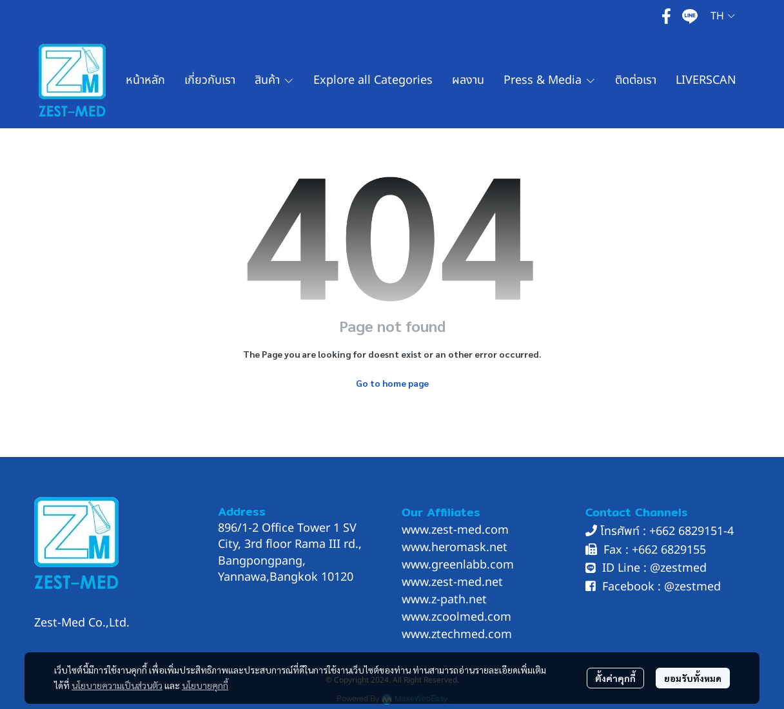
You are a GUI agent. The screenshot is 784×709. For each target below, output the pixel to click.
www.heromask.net (454, 547)
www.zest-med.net (452, 582)
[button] (723, 16)
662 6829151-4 (695, 531)
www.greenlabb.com (458, 565)
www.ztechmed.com (457, 634)
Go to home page (392, 383)
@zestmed (678, 568)
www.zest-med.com (455, 530)
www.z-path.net (444, 599)
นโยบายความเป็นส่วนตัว (117, 685)
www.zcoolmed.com (456, 617)
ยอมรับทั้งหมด (692, 678)
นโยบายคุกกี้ (205, 685)
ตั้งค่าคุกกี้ (615, 678)
